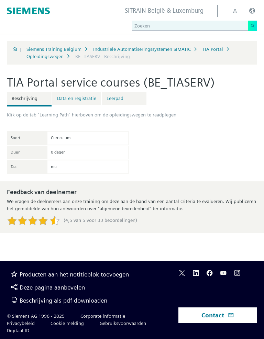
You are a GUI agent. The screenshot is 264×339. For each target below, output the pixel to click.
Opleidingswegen (45, 56)
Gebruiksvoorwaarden (123, 323)
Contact (217, 315)
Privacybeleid (21, 323)
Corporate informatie (102, 316)
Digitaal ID (18, 330)
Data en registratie (76, 98)
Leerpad (115, 98)
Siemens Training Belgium (53, 49)
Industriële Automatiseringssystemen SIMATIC (142, 49)
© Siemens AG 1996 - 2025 (36, 316)
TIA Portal (212, 49)
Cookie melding (67, 323)
